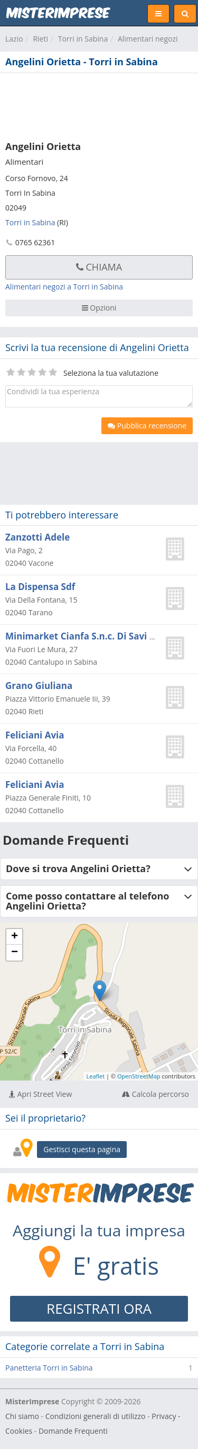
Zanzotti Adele (37, 537)
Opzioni (99, 308)
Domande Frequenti (73, 1431)
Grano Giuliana (38, 685)
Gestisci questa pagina (81, 1149)
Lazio (14, 39)
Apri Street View (40, 1094)
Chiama (99, 267)
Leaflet (96, 1076)
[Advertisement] (99, 104)
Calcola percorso (155, 1094)
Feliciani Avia (34, 735)
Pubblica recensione (147, 426)
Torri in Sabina (83, 39)
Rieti (40, 39)
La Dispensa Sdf (40, 587)
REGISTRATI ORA (99, 1308)
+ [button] (14, 937)
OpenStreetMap (139, 1076)
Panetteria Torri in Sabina (49, 1368)
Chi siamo (22, 1416)
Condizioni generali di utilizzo (95, 1416)
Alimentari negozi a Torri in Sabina (64, 287)
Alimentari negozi (148, 39)
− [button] (14, 953)
